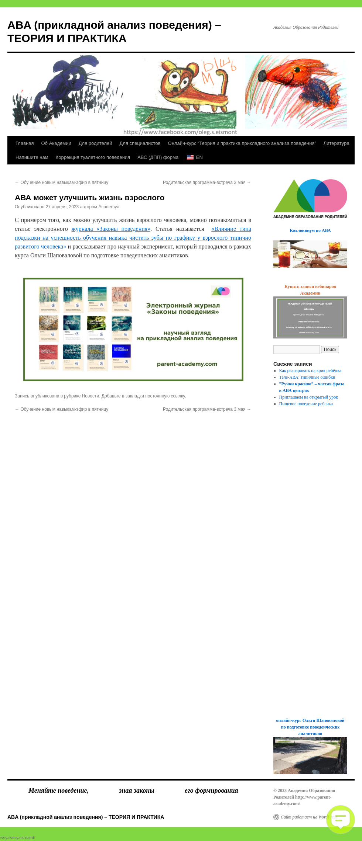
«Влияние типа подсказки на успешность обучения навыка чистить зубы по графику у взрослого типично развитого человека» (133, 238)
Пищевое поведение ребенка (306, 403)
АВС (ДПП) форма (157, 157)
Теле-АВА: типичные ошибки (307, 377)
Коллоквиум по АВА (310, 230)
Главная (25, 143)
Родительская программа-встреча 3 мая (207, 182)
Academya (108, 206)
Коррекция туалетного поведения (93, 157)
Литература (336, 143)
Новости (90, 396)
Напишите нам (32, 157)
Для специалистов (140, 143)
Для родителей (95, 143)
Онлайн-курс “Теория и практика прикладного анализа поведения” (242, 143)
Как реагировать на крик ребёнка (310, 370)
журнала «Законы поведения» (111, 229)
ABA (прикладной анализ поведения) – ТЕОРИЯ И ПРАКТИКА (85, 817)
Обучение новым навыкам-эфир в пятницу (61, 182)
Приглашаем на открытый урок (308, 397)
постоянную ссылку (165, 396)
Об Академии (56, 143)
